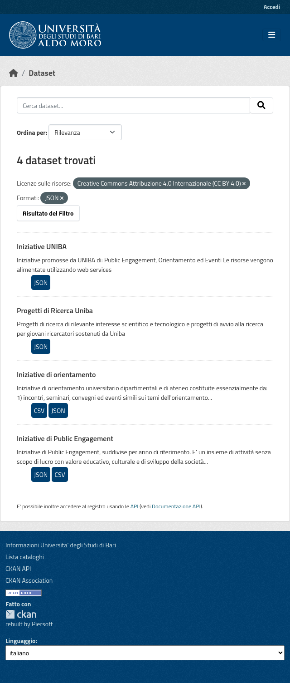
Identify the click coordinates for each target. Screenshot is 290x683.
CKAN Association (29, 580)
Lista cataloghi (24, 556)
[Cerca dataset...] (133, 105)
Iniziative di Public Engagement (65, 438)
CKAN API (18, 568)
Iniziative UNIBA (42, 246)
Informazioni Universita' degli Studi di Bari (60, 545)
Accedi (272, 6)
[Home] (13, 73)
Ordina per (31, 132)
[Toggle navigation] (271, 35)
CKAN (20, 614)
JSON (41, 282)
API (134, 506)
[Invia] (261, 105)
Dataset (42, 73)
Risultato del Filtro (48, 213)
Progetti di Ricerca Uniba (55, 310)
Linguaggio (20, 640)
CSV (39, 410)
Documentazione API (176, 506)
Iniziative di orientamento (56, 374)
